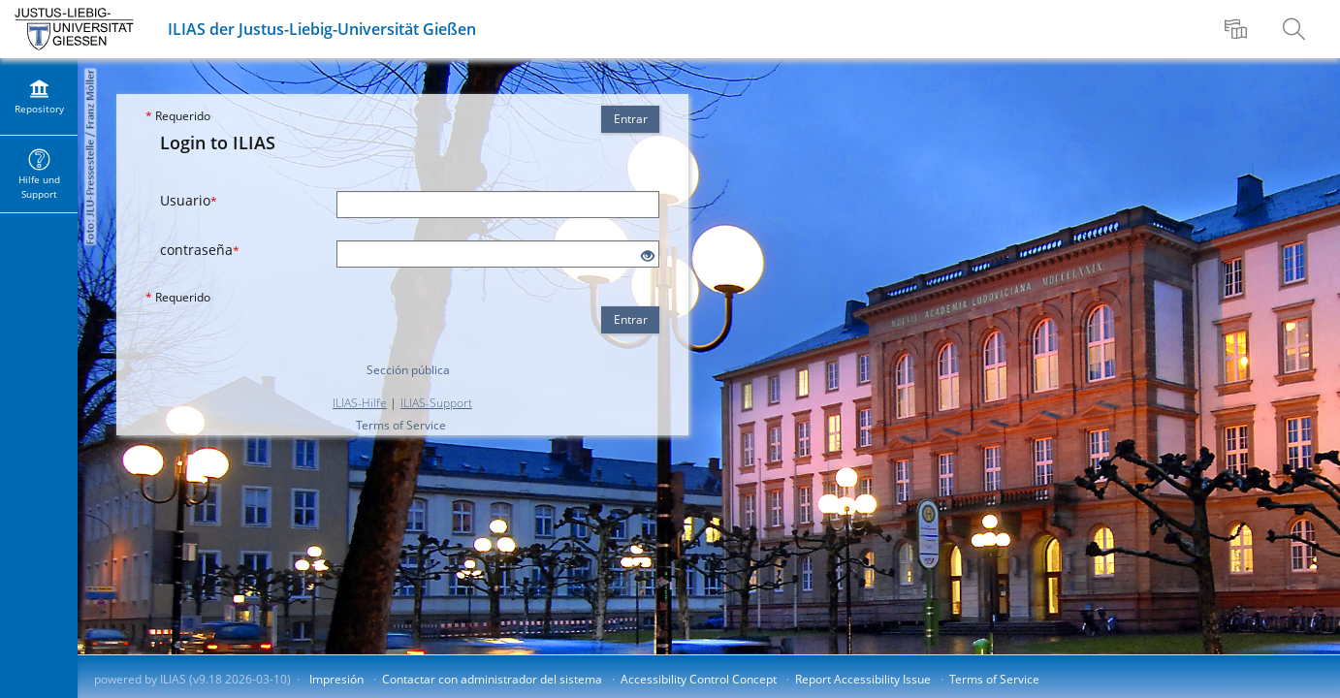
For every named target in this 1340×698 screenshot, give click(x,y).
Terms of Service (401, 425)
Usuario (188, 200)
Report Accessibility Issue (863, 679)
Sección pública (408, 370)
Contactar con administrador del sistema (492, 679)
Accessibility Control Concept (699, 679)
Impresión (336, 679)
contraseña (199, 249)
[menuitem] (1238, 29)
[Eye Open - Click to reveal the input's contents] (647, 256)
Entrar (631, 119)
